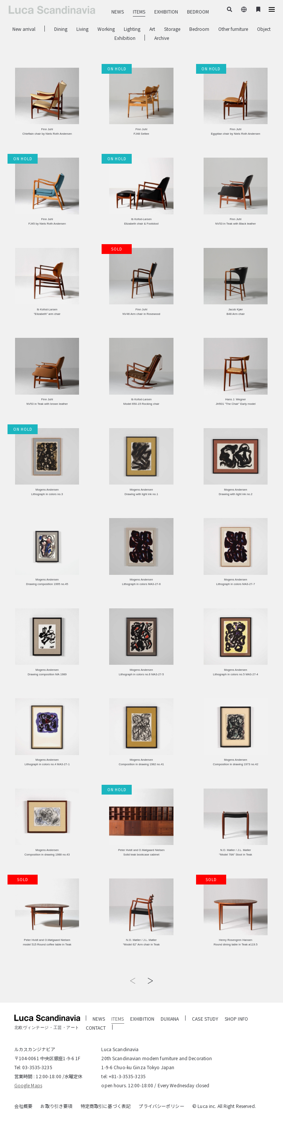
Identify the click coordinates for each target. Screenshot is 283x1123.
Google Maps (28, 1085)
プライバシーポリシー (161, 1106)
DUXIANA (170, 1018)
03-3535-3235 (37, 1067)
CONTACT (96, 1027)
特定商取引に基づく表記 (106, 1106)
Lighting (132, 29)
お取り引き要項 (56, 1106)
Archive (161, 38)
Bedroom (199, 29)
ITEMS (139, 11)
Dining (60, 29)
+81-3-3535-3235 (127, 1076)
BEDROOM (198, 11)
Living (82, 29)
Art (152, 29)
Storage (172, 29)
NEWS (117, 11)
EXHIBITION (166, 11)
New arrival (23, 29)
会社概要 (23, 1106)
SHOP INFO (236, 1018)
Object (264, 29)
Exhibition (124, 38)
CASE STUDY (205, 1018)
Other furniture (233, 29)
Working (106, 29)
